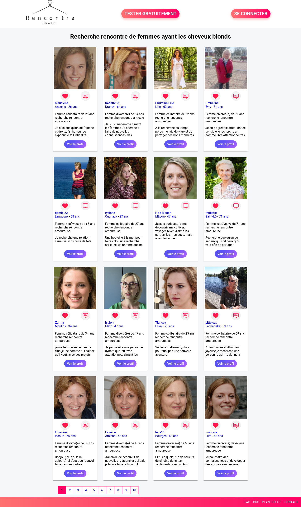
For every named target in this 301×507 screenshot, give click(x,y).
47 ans (171, 216)
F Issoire (61, 432)
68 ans (75, 216)
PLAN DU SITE (272, 502)
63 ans (173, 436)
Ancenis (60, 107)
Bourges (161, 436)
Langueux (61, 216)
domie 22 (61, 213)
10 (134, 490)
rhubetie (211, 213)
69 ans (227, 326)
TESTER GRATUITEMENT (150, 13)
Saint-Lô (211, 216)
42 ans (218, 436)
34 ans (72, 326)
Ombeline (211, 103)
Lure (208, 436)
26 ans (73, 107)
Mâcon (160, 216)
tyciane (110, 213)
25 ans (169, 326)
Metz (108, 326)
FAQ (247, 502)
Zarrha (59, 322)
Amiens (110, 436)
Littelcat (211, 322)
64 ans (121, 107)
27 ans (124, 216)
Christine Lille (164, 103)
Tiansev (160, 322)
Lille (158, 107)
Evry (208, 107)
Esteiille (110, 432)
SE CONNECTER (250, 13)
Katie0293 (112, 103)
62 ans (167, 107)
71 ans (218, 107)
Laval (158, 326)
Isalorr (109, 322)
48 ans (122, 436)
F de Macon (163, 213)
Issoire (59, 436)
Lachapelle (212, 326)
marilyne (211, 432)
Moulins (60, 326)
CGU (256, 502)
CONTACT (291, 502)
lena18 (160, 432)
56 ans (71, 436)
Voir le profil (75, 144)
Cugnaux (111, 216)
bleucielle (61, 103)
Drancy (110, 107)
